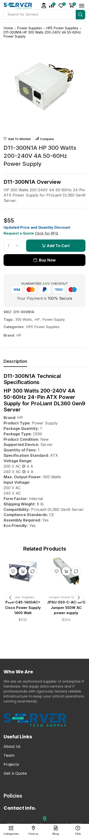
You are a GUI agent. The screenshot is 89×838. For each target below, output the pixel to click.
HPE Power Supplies (62, 28)
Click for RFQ (46, 233)
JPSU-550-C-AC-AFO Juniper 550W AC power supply (66, 607)
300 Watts (23, 319)
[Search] (80, 14)
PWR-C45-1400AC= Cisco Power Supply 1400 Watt (23, 607)
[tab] (15, 362)
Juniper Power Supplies (66, 597)
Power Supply (53, 319)
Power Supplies (29, 28)
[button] (43, 5)
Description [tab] (15, 361)
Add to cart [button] (23, 571)
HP (37, 319)
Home (8, 28)
